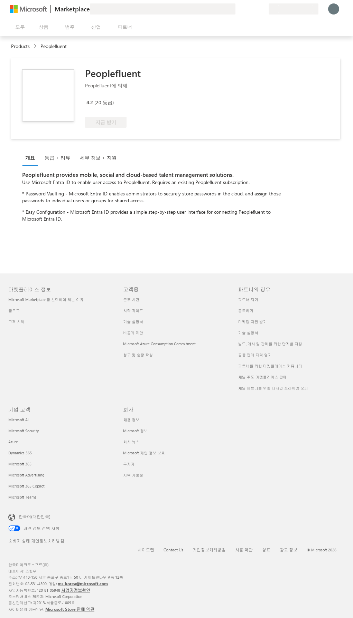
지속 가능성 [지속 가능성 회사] (133, 474)
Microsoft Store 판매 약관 (69, 609)
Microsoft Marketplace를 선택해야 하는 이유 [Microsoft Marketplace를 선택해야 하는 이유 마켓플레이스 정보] (46, 299)
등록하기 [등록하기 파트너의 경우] (245, 310)
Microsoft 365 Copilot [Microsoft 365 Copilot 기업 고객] (26, 486)
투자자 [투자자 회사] (128, 463)
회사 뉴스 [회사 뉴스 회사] (131, 441)
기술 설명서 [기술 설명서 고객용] (133, 321)
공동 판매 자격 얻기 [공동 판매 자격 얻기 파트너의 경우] (255, 354)
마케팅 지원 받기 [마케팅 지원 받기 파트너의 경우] (252, 321)
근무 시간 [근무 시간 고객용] (131, 299)
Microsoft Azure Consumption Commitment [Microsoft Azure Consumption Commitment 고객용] (159, 343)
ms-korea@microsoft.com (83, 583)
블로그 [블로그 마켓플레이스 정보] (14, 310)
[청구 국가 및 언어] (293, 9)
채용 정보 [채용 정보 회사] (131, 419)
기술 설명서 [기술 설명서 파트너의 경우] (248, 332)
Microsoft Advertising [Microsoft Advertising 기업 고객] (26, 474)
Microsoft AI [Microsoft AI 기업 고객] (18, 419)
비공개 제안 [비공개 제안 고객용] (133, 332)
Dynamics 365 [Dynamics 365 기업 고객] (20, 452)
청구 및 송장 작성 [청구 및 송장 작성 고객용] (138, 354)
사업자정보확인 (75, 590)
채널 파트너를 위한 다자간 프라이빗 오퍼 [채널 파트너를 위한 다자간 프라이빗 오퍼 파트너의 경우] (273, 387)
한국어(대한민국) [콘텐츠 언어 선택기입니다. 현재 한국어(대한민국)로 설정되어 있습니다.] (34, 516)
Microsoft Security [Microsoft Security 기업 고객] (23, 430)
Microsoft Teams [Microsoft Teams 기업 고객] (22, 497)
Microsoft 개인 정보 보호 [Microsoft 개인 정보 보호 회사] (144, 452)
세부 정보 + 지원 (98, 157)
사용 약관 (244, 549)
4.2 (89, 102)
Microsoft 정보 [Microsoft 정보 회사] (135, 430)
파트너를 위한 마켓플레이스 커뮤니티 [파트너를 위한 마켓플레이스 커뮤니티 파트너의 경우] (270, 365)
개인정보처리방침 (209, 549)
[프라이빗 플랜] (263, 9)
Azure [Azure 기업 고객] (13, 441)
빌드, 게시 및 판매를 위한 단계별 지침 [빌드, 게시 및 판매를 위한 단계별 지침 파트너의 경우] (270, 343)
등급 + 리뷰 (57, 157)
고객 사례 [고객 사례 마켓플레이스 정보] (16, 321)
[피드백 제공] (238, 9)
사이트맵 (146, 549)
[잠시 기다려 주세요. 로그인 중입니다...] (333, 9)
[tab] (31, 157)
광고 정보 (288, 549)
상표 (266, 549)
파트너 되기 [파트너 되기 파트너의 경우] (248, 299)
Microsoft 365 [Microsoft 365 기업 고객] (19, 463)
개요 (30, 157)
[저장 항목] (255, 9)
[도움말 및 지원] (246, 9)
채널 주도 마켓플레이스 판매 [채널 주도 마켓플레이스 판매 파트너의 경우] (262, 376)
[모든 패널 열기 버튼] (19, 27)
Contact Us (173, 549)
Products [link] (20, 46)
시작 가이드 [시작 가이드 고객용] (133, 310)
